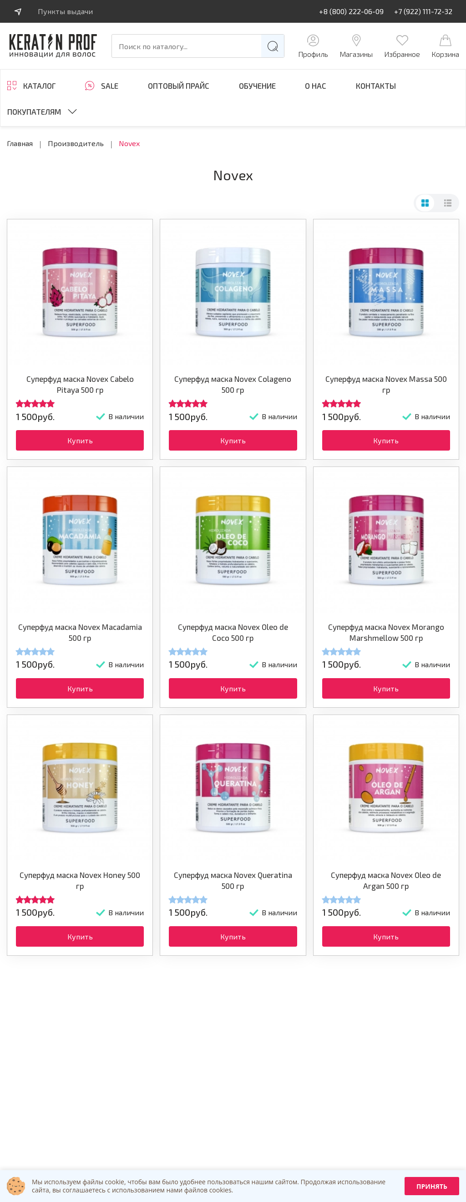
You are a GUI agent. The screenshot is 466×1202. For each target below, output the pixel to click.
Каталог (39, 85)
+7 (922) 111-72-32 (423, 11)
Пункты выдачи (65, 11)
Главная (20, 143)
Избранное (402, 46)
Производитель (76, 143)
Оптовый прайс (178, 86)
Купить (80, 440)
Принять (431, 1186)
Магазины (356, 46)
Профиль (313, 46)
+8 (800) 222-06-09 (351, 11)
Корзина (445, 46)
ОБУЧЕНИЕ (257, 86)
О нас (315, 86)
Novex (129, 143)
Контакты (376, 86)
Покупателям (34, 111)
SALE (109, 85)
